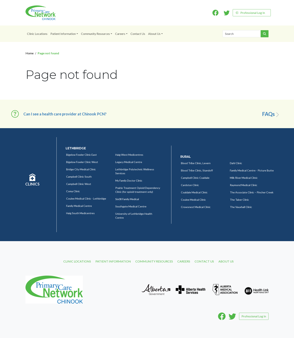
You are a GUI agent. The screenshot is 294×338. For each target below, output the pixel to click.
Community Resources (95, 33)
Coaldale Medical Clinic (194, 192)
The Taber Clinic (239, 199)
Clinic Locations (37, 33)
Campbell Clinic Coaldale (195, 177)
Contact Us (137, 33)
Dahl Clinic (236, 163)
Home (30, 53)
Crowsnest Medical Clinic (196, 207)
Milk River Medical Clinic (244, 177)
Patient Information (63, 33)
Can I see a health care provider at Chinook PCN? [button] (64, 114)
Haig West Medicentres (129, 154)
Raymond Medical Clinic (243, 185)
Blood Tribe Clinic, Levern (196, 163)
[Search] (242, 33)
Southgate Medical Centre (130, 206)
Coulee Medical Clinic (193, 199)
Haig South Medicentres (80, 213)
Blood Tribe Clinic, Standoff (197, 170)
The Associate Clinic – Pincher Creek (251, 192)
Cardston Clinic (190, 185)
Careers (120, 33)
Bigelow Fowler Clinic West (82, 162)
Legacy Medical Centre (128, 162)
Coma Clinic (73, 191)
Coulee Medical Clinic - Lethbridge (86, 198)
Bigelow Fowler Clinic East (81, 154)
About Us (154, 33)
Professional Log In (250, 12)
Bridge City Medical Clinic (81, 169)
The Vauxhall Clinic (241, 207)
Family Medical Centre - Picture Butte (252, 170)
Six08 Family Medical (127, 199)
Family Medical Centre (79, 205)
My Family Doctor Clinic (128, 180)
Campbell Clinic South (79, 176)
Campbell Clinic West (78, 183)
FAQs (271, 114)
